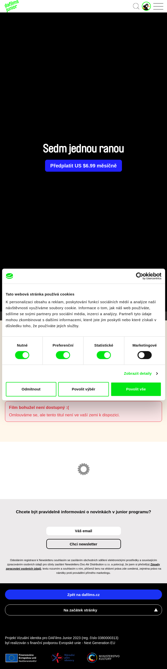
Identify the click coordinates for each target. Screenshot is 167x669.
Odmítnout (31, 389)
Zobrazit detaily (138, 373)
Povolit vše (136, 389)
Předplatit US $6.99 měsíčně (83, 165)
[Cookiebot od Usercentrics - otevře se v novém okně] (139, 276)
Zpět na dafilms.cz (83, 595)
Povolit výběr (83, 389)
